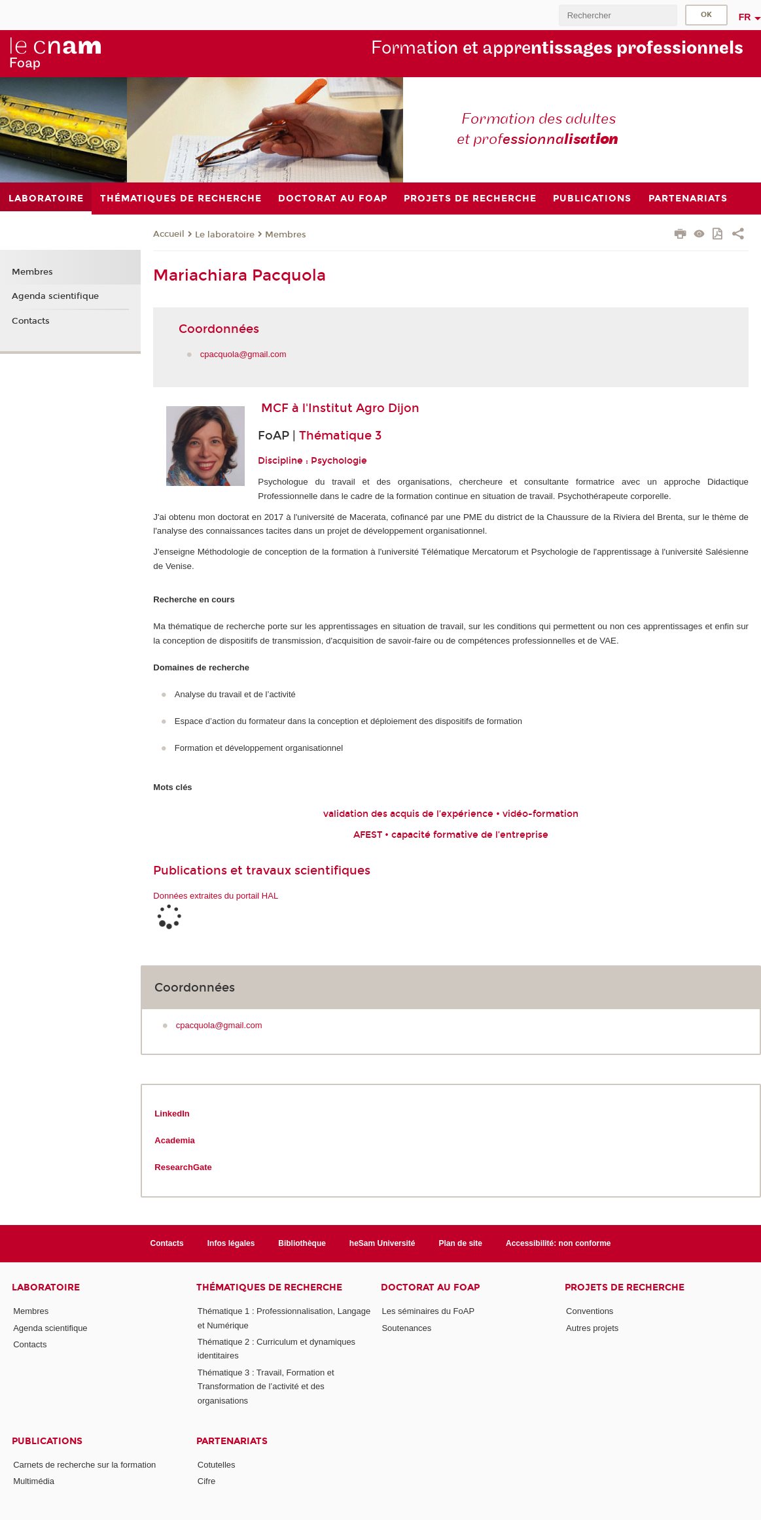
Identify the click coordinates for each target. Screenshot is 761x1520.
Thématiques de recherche (269, 1287)
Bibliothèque (302, 1243)
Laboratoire (46, 1287)
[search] (618, 15)
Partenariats (232, 1441)
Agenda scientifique (55, 296)
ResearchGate (182, 1167)
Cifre (206, 1481)
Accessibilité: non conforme (558, 1243)
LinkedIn (171, 1113)
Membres (285, 235)
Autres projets (592, 1328)
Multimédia (33, 1481)
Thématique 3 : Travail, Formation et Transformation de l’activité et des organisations (266, 1387)
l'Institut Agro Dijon (360, 408)
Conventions (589, 1311)
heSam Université (382, 1243)
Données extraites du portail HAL (215, 896)
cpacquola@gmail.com (243, 354)
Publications (47, 1441)
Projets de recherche (624, 1287)
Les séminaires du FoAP (427, 1311)
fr (745, 17)
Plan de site (460, 1243)
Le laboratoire (225, 235)
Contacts (31, 321)
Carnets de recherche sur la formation (84, 1465)
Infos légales (231, 1243)
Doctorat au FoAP (430, 1287)
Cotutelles (217, 1465)
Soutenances (406, 1328)
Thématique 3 (340, 435)
